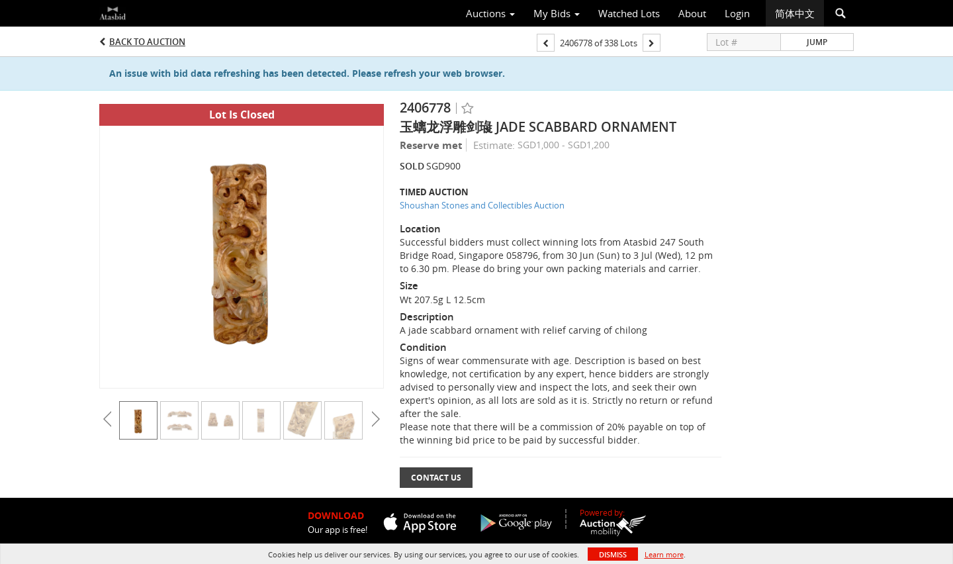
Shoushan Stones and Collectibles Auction (482, 205)
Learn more (664, 554)
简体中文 (795, 13)
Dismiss (613, 554)
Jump (817, 42)
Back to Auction (147, 42)
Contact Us (436, 477)
